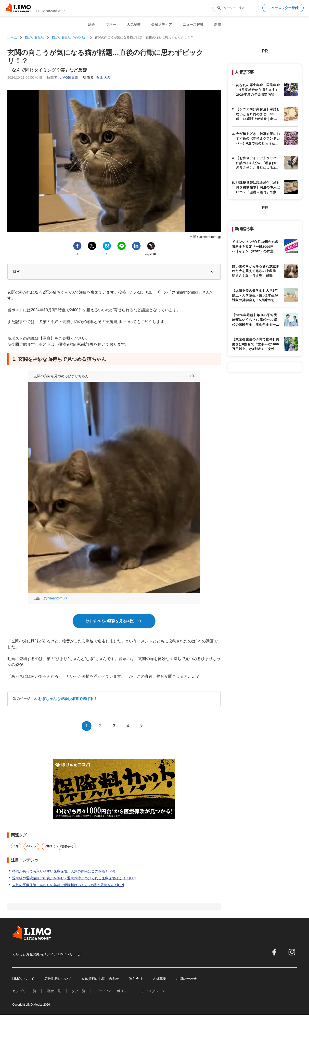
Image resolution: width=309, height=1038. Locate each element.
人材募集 (159, 979)
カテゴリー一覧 (24, 991)
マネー (111, 24)
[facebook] (274, 952)
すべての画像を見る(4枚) (113, 621)
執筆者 (62, 77)
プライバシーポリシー (113, 991)
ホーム (12, 37)
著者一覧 (54, 991)
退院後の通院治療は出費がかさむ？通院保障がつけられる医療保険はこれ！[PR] (74, 878)
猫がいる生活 (34, 37)
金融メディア (161, 24)
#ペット (31, 846)
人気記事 (134, 24)
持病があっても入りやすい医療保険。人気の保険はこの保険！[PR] (63, 871)
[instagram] (292, 952)
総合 (91, 24)
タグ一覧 (78, 991)
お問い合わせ (186, 979)
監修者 (97, 77)
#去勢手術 (67, 846)
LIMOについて (23, 979)
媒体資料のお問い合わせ (100, 979)
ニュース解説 (193, 24)
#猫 (16, 846)
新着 (217, 24)
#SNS (48, 846)
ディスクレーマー (155, 991)
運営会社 (136, 979)
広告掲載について (58, 979)
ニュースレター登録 (283, 8)
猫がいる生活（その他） (69, 37)
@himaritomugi (55, 598)
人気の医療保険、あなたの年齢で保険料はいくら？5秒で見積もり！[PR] (68, 885)
